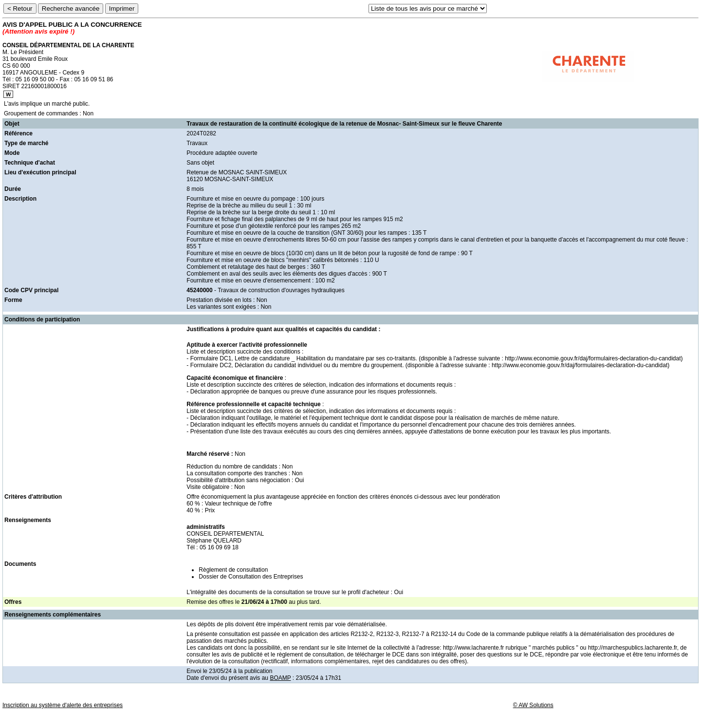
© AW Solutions (533, 705)
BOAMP (280, 677)
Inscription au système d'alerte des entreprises (62, 705)
